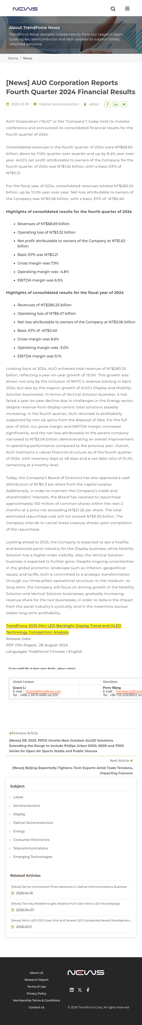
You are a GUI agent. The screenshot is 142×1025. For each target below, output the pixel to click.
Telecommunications (30, 848)
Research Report (37, 980)
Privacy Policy (36, 993)
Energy (19, 831)
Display (19, 814)
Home (13, 58)
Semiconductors (26, 806)
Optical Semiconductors (59, 104)
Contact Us (36, 1007)
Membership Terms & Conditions (36, 1000)
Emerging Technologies (32, 857)
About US (36, 973)
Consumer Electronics (31, 840)
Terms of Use (36, 986)
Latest (18, 797)
